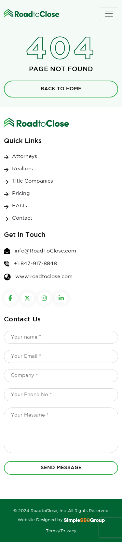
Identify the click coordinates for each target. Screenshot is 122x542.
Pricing (21, 193)
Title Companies (32, 181)
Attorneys (24, 156)
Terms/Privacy (61, 531)
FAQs (19, 205)
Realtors (22, 168)
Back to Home (61, 89)
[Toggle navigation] (109, 13)
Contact (22, 218)
